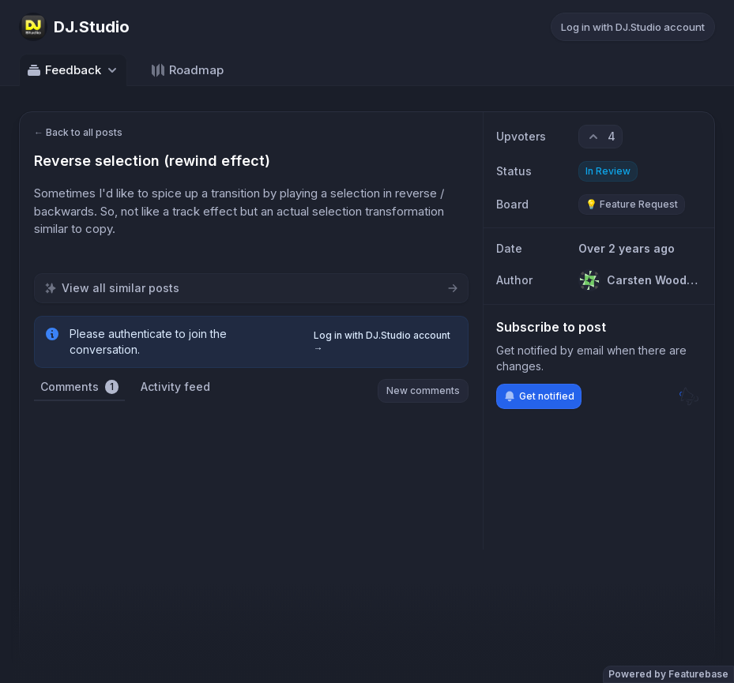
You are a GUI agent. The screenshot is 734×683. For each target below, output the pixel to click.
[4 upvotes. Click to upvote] (600, 136)
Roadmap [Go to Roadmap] (187, 70)
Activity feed (175, 386)
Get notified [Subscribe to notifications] (538, 396)
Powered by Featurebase (668, 674)
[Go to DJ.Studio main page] (74, 27)
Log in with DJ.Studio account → (382, 341)
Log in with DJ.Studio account (633, 27)
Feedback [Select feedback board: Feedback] (73, 70)
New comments (423, 390)
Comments (79, 387)
